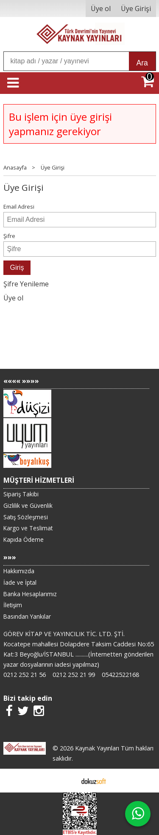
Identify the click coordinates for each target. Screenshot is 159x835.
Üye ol (13, 298)
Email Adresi (18, 206)
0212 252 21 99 (74, 675)
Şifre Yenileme (26, 284)
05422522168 (120, 675)
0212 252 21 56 (24, 675)
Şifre (9, 236)
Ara (142, 63)
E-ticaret (66, 780)
